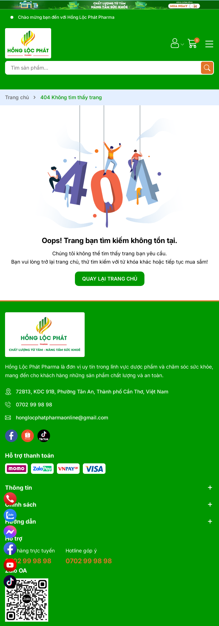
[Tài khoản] (175, 43)
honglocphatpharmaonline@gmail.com (62, 417)
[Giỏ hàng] (193, 43)
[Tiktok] (43, 435)
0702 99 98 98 (34, 404)
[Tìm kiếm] (207, 68)
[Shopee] (27, 435)
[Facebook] (11, 435)
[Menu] (208, 43)
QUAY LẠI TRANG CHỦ (109, 278)
